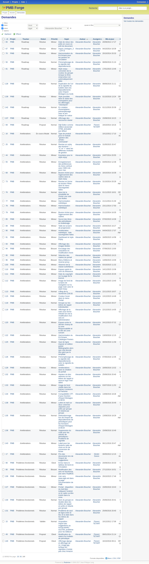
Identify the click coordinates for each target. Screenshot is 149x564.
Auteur (5, 28)
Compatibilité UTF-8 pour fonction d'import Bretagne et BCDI (65, 397)
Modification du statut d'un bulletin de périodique (65, 536)
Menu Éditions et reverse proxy (64, 261)
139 (6, 97)
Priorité (54, 39)
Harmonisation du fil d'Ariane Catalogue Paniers (65, 337)
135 (6, 416)
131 (6, 511)
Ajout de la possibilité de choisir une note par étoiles (64, 195)
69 (6, 125)
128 (6, 84)
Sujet (66, 39)
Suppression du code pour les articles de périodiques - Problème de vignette (64, 435)
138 (6, 403)
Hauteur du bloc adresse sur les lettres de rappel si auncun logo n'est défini (65, 378)
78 (6, 206)
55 (6, 162)
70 (6, 53)
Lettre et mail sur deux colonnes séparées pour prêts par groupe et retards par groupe (64, 408)
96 (6, 260)
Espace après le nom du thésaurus (65, 270)
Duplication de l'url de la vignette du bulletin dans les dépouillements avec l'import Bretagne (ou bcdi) (65, 89)
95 (6, 255)
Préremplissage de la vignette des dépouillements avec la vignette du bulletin (65, 361)
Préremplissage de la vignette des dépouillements (65, 64)
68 (6, 173)
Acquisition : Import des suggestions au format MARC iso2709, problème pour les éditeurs (65, 527)
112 (6, 281)
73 (6, 182)
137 (6, 118)
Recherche (93, 8)
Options (6, 31)
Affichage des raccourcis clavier (65, 119)
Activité (12, 13)
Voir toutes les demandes (133, 21)
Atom (110, 558)
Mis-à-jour (108, 39)
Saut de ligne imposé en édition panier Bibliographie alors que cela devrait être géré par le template (65, 348)
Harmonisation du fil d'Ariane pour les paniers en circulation (65, 56)
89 (6, 226)
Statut (5, 25)
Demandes (21, 13)
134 (6, 394)
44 (6, 155)
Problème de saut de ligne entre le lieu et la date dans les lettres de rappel (65, 515)
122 (6, 335)
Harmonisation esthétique (63, 202)
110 (6, 269)
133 (6, 385)
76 (6, 192)
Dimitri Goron (95, 455)
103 (6, 265)
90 (6, 231)
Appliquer (7, 34)
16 (6, 134)
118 (6, 303)
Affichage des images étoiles (63, 245)
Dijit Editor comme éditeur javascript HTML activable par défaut (65, 128)
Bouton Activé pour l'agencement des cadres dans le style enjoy (65, 176)
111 (6, 274)
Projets (4, 13)
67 (6, 49)
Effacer (17, 34)
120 (6, 322)
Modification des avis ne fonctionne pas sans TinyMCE (65, 472)
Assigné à (96, 39)
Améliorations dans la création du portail (64, 370)
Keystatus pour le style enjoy (65, 156)
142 (6, 107)
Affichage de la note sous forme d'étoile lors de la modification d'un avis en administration (64, 315)
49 (6, 534)
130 (6, 500)
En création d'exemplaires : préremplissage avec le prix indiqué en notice (64, 111)
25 (6, 144)
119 (6, 310)
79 (6, 212)
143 (6, 443)
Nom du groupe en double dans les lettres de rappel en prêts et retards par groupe (65, 504)
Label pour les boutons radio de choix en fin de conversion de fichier (64, 447)
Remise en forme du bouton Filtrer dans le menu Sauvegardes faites (64, 186)
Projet (12, 39)
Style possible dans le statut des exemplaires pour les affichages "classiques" (65, 101)
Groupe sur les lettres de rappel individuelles (64, 305)
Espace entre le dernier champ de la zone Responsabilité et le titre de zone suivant (65, 327)
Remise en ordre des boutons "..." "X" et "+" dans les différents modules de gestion (65, 148)
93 (6, 244)
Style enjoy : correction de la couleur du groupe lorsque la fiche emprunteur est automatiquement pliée (65, 75)
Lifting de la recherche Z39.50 (65, 293)
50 (6, 62)
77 (6, 201)
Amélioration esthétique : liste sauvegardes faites (65, 233)
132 (6, 374)
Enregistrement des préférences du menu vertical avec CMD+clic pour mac (64, 166)
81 (6, 69)
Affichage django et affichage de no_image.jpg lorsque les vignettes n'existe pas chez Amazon (65, 546)
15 (6, 522)
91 (6, 237)
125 (6, 342)
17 (6, 454)
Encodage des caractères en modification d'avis (65, 251)
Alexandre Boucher (81, 42)
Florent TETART (95, 126)
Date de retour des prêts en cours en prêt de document (65, 44)
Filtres (6, 23)
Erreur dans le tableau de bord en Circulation (65, 465)
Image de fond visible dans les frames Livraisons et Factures (65, 388)
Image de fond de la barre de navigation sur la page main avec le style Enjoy (65, 285)
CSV (114, 558)
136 (6, 430)
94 (6, 249)
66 (6, 463)
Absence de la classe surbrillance (65, 266)
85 (6, 219)
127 (6, 487)
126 (6, 357)
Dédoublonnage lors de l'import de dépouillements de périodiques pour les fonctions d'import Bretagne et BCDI (65, 422)
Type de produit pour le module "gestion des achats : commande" (64, 138)
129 (6, 368)
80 (6, 470)
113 (6, 292)
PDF (119, 558)
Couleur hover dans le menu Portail (63, 298)
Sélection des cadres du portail (64, 256)
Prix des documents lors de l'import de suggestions (65, 457)
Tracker (25, 39)
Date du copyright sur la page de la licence (65, 276)
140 (6, 541)
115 (6, 296)
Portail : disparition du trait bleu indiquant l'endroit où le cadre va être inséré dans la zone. (65, 492)
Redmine (67, 562)
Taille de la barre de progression (64, 227)
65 (6, 42)
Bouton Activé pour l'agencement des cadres (65, 214)
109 (6, 476)
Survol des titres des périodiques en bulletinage (64, 221)
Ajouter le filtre (88, 25)
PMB (12, 42)
